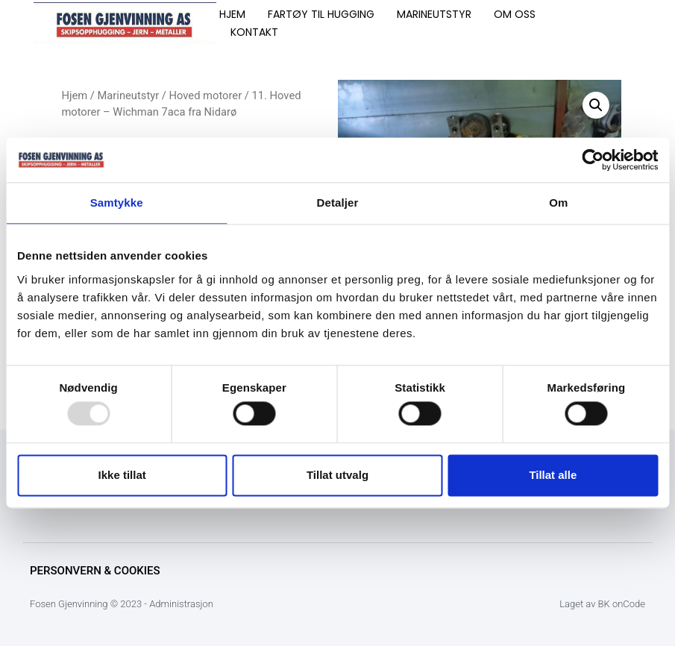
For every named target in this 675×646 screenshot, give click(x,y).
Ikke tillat (122, 474)
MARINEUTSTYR (434, 14)
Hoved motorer (205, 95)
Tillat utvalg (337, 474)
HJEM (232, 14)
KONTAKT (254, 32)
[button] (596, 105)
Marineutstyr (129, 95)
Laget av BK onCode (602, 603)
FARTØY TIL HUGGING (321, 14)
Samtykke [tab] (116, 202)
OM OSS (515, 14)
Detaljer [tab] (338, 202)
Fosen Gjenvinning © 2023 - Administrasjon (121, 603)
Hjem (74, 95)
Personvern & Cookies (95, 570)
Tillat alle (553, 474)
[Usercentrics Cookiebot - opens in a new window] (592, 159)
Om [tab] (558, 202)
